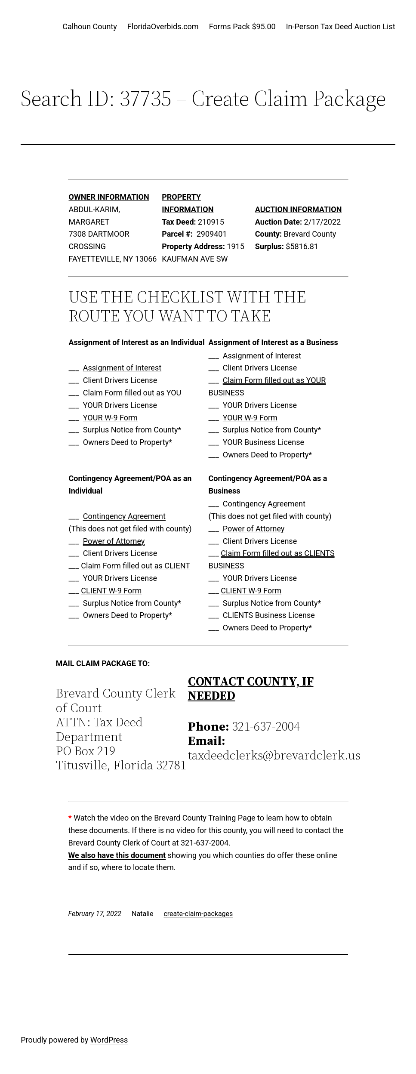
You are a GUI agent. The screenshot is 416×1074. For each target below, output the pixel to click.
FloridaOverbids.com (163, 26)
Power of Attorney (114, 541)
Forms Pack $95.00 (242, 26)
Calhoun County (89, 26)
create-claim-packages (198, 914)
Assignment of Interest (122, 367)
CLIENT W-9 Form (111, 590)
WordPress (109, 1039)
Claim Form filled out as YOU (132, 392)
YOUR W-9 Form (110, 417)
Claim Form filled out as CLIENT (135, 565)
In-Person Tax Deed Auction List (340, 26)
